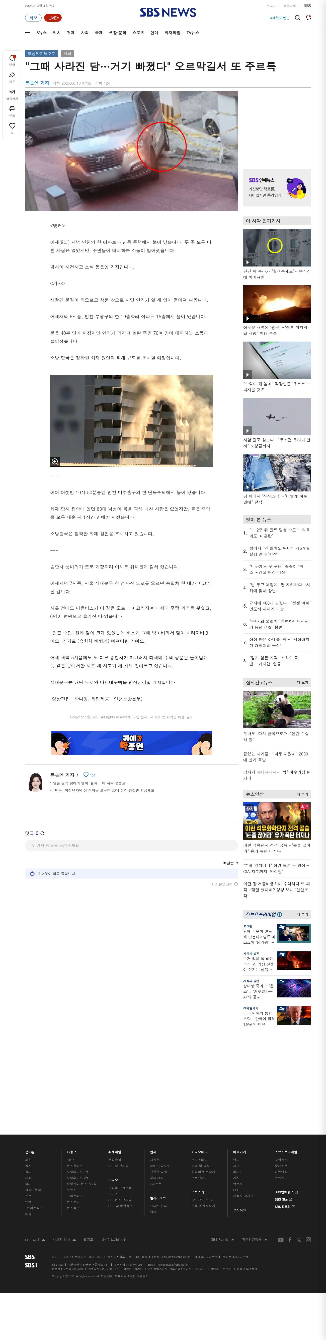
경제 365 (156, 1189)
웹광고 (88, 1251)
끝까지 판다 (158, 1217)
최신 (28, 1171)
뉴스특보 (73, 1219)
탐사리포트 (158, 1208)
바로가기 (239, 1162)
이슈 (28, 1225)
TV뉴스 (193, 33)
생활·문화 (117, 33)
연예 (154, 33)
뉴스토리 (73, 1213)
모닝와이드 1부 (78, 1183)
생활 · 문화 (33, 1201)
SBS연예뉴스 (286, 1203)
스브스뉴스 (200, 1202)
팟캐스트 (281, 1177)
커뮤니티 (281, 1183)
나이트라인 (75, 1207)
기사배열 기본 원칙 (219, 1280)
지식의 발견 (251, 953)
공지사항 (239, 1221)
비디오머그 (200, 1162)
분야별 (30, 1162)
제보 (236, 1177)
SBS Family (222, 1251)
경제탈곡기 (250, 1008)
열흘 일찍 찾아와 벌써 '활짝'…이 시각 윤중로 (89, 782)
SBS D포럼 (285, 1217)
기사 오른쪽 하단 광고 (275, 1078)
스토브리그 (200, 1189)
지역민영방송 (255, 1251)
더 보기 (301, 681)
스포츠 (138, 33)
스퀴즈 (279, 1189)
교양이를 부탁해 (203, 1183)
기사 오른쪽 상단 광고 (275, 123)
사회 (85, 33)
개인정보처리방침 (114, 1251)
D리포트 (156, 1195)
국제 (99, 33)
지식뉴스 (281, 1171)
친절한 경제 (158, 1183)
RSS (236, 1201)
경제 (71, 33)
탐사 (153, 1223)
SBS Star (283, 1210)
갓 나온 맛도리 (202, 1211)
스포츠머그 (200, 1171)
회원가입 (290, 6)
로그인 (271, 6)
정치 (57, 33)
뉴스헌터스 (75, 1177)
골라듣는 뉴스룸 (120, 1199)
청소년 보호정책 (247, 1280)
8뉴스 (41, 33)
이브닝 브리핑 (118, 1177)
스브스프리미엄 (286, 1162)
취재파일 (173, 33)
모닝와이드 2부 (41, 53)
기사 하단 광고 (131, 952)
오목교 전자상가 (203, 1217)
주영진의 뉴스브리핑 (82, 1195)
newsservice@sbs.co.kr (172, 1276)
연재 (153, 1162)
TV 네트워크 (34, 1219)
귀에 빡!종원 (201, 1177)
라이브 (238, 1183)
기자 (236, 1189)
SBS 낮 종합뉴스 (120, 1217)
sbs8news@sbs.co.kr (176, 1268)
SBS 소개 (35, 1251)
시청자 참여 (64, 1251)
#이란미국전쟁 (278, 17)
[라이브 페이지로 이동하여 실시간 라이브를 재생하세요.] (53, 18)
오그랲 (247, 926)
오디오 (113, 1190)
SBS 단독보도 (160, 1177)
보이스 (113, 1205)
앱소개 (238, 1195)
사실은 (155, 1171)
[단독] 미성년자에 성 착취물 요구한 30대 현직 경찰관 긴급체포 (103, 790)
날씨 (236, 1171)
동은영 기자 (64, 775)
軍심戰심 (114, 1171)
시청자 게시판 (243, 1207)
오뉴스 (71, 1201)
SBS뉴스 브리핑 (120, 1211)
